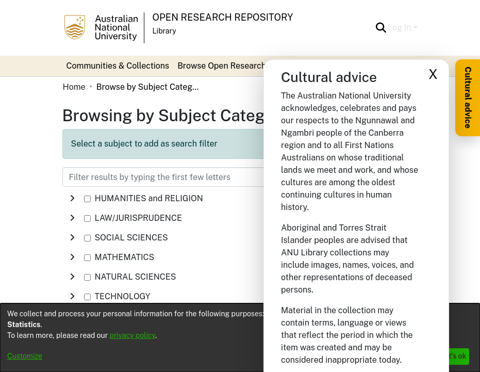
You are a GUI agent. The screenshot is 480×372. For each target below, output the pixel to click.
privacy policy (132, 335)
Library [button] (164, 31)
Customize (24, 356)
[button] (380, 28)
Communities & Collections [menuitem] (118, 66)
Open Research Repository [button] (223, 17)
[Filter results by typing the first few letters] (188, 177)
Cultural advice (468, 97)
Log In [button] (400, 28)
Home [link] (74, 87)
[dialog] (240, 337)
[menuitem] (224, 66)
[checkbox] (87, 199)
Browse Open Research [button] (221, 66)
